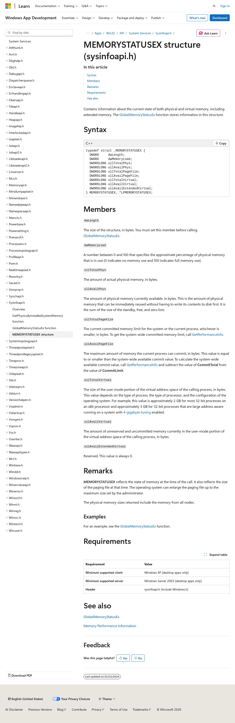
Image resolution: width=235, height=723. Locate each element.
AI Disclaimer (14, 709)
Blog (60, 709)
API (122, 33)
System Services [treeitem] (20, 41)
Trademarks (140, 709)
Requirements (96, 92)
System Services (140, 33)
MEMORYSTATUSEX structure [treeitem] (32, 334)
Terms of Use (118, 709)
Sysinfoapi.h (163, 33)
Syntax (91, 75)
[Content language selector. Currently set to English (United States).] (25, 698)
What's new (197, 18)
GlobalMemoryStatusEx (137, 114)
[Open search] (214, 6)
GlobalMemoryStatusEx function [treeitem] (34, 328)
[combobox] (39, 32)
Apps (98, 33)
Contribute (79, 709)
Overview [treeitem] (18, 309)
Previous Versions (40, 709)
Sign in (225, 6)
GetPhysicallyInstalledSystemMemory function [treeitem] (37, 318)
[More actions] (226, 33)
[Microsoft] (8, 6)
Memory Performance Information (110, 625)
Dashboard (219, 18)
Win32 (110, 33)
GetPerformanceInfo (207, 334)
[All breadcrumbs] (87, 33)
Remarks (93, 87)
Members (93, 81)
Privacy (96, 709)
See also (92, 98)
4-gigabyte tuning (137, 412)
